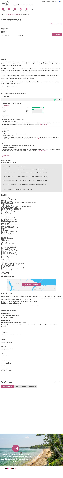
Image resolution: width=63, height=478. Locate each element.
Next (59, 382)
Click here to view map (31, 284)
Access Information (8, 310)
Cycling (26, 10)
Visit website (57, 34)
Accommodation (32, 386)
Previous (54, 382)
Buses (9, 10)
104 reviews (6, 105)
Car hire (14, 10)
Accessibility (3, 10)
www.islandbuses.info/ (34, 306)
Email (20, 35)
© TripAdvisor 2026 (6, 156)
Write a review (6, 155)
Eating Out (24, 386)
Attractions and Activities (7, 386)
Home (9, 14)
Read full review (43, 124)
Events (17, 386)
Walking (20, 10)
